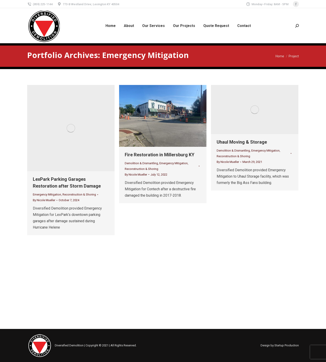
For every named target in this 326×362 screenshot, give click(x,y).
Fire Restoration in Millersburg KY (159, 154)
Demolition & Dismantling (141, 163)
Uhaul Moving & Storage (242, 142)
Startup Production (286, 345)
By (44, 200)
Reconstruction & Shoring (79, 194)
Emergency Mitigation (47, 194)
